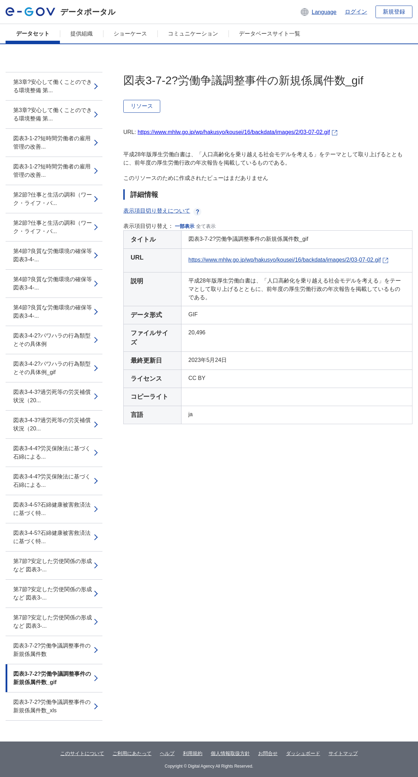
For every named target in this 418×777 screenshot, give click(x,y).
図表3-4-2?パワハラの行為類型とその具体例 (52, 340)
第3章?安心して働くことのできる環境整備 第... (52, 86)
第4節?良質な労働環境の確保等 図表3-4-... (52, 255)
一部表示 (184, 226)
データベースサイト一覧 (269, 34)
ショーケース (130, 34)
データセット (32, 34)
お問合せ (268, 753)
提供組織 (81, 34)
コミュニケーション (193, 34)
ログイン (356, 12)
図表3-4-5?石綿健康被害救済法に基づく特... (52, 509)
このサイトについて (82, 753)
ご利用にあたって (132, 753)
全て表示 (206, 226)
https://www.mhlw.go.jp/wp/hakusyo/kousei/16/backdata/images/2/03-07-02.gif (234, 132)
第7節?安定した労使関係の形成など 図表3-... (52, 565)
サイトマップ (343, 753)
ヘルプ (167, 753)
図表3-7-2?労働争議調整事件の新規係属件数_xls (52, 706)
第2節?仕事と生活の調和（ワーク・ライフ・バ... (52, 199)
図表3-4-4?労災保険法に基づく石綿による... (52, 452)
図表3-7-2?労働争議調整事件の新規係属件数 (52, 650)
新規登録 (394, 12)
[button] (318, 11)
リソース (142, 106)
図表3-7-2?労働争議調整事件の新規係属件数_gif (52, 678)
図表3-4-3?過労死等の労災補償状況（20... (52, 396)
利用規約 (192, 753)
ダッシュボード (303, 753)
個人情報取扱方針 (230, 753)
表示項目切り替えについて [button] (162, 211)
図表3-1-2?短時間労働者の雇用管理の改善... (52, 142)
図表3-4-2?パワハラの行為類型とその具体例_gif (52, 368)
